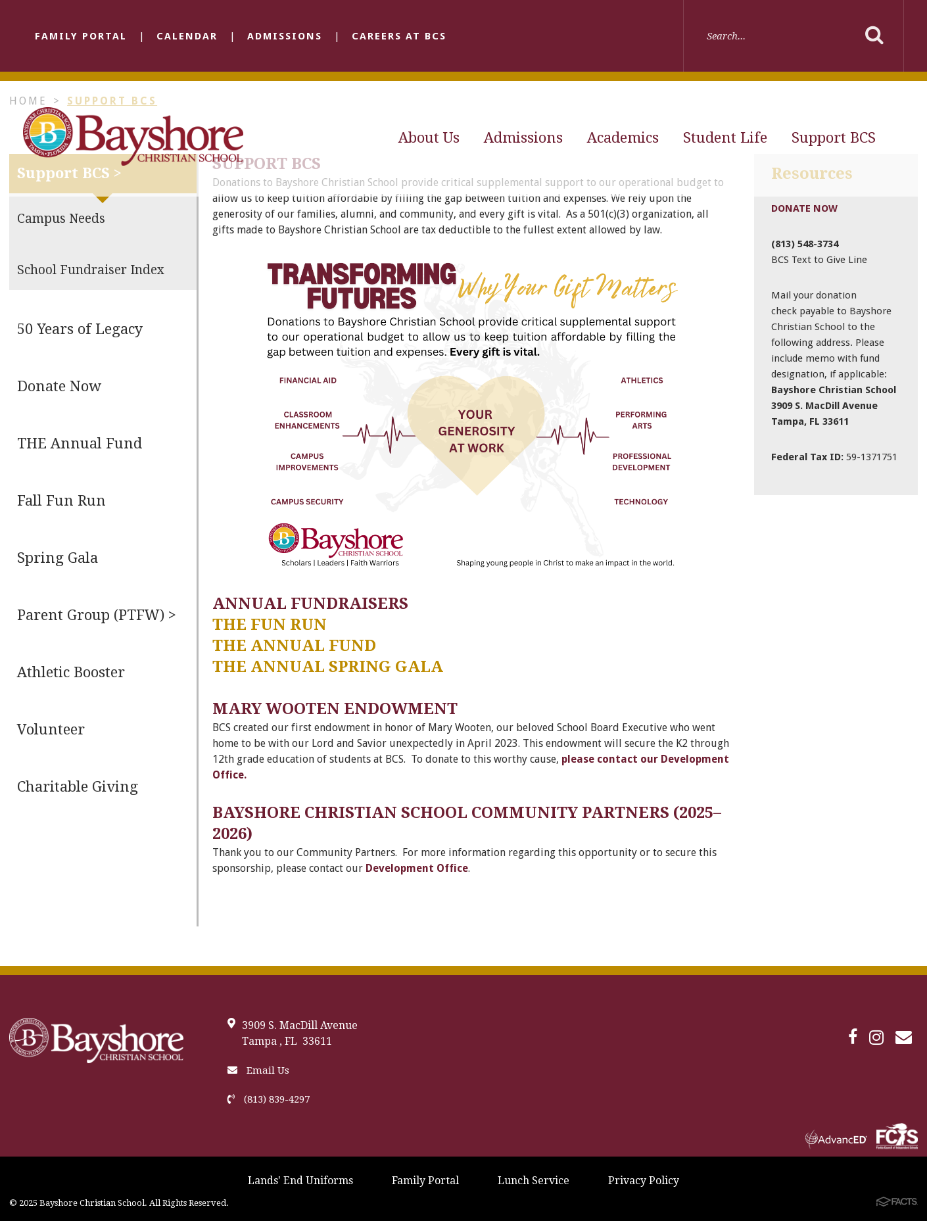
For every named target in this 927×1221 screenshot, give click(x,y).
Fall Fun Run (61, 500)
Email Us (258, 1070)
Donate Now (59, 386)
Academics (623, 138)
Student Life (725, 138)
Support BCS (834, 138)
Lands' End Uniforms (300, 1180)
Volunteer (51, 729)
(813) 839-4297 (268, 1099)
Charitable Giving (77, 786)
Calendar (187, 36)
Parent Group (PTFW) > (96, 615)
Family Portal (81, 36)
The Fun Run (269, 624)
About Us (429, 138)
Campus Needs (61, 218)
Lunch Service (533, 1180)
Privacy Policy (643, 1180)
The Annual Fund (294, 645)
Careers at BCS (399, 36)
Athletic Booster (71, 672)
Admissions (284, 36)
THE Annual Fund (79, 443)
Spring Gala (57, 558)
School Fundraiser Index (90, 269)
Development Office (417, 868)
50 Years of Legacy (80, 329)
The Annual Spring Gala (327, 667)
